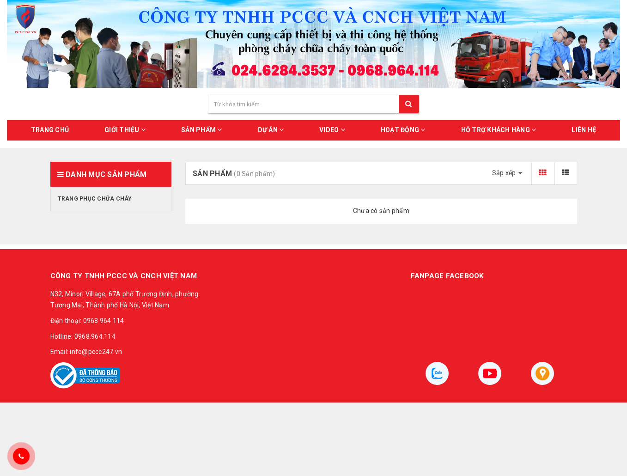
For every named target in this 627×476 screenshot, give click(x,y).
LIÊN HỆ (584, 130)
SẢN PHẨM (201, 130)
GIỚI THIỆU (125, 130)
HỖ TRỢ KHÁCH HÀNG (498, 130)
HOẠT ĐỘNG (403, 130)
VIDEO (332, 130)
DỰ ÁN (271, 130)
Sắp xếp (507, 173)
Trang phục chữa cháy (95, 198)
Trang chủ (50, 130)
